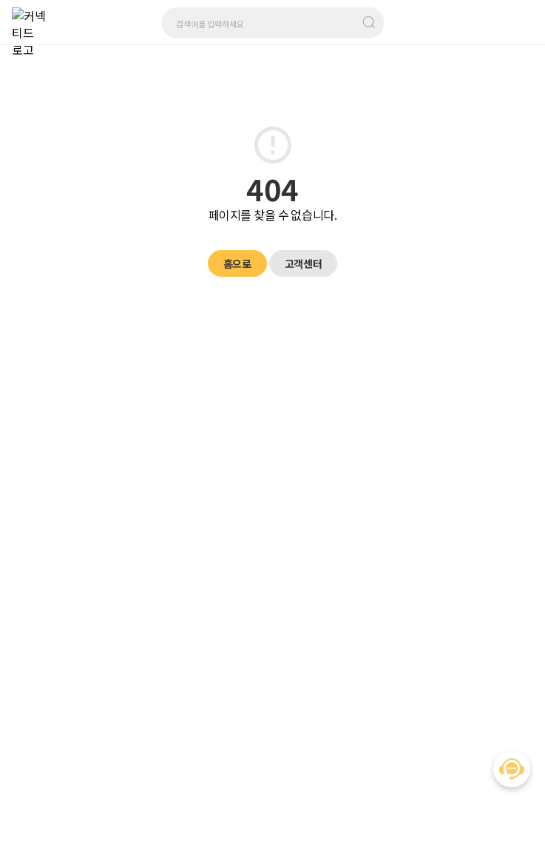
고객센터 (303, 263)
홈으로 (237, 263)
